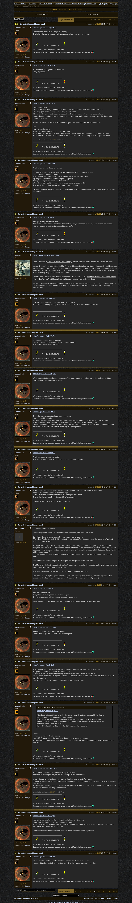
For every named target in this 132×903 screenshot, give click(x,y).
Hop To (19, 890)
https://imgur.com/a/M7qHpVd (44, 374)
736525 (115, 661)
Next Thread (92, 15)
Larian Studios (20, 4)
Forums (32, 4)
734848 (115, 160)
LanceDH (90, 24)
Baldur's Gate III (45, 4)
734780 (115, 24)
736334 (115, 487)
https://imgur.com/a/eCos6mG (44, 627)
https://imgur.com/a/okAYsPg (44, 103)
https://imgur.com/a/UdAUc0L (44, 857)
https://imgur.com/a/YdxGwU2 (44, 65)
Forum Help (99, 898)
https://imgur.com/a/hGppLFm (44, 27)
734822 (115, 100)
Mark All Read (32, 898)
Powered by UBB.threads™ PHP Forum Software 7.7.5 (66, 902)
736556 (115, 812)
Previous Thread (40, 15)
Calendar (63, 9)
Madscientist (89, 702)
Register (103, 4)
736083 (115, 449)
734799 (115, 62)
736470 (115, 585)
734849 (115, 214)
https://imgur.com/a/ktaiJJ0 (43, 588)
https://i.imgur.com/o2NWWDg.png (46, 255)
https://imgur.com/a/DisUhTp (44, 336)
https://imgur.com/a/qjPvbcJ (43, 665)
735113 (115, 295)
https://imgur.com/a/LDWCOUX (45, 768)
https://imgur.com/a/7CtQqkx (44, 816)
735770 (115, 408)
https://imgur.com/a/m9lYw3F (44, 453)
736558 (115, 853)
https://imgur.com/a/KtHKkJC (44, 217)
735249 (115, 370)
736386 (115, 525)
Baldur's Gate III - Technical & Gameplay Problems (75, 4)
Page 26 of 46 (66, 20)
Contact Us (88, 898)
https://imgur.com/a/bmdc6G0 (44, 298)
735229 (115, 332)
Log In (114, 4)
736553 (115, 765)
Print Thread (19, 19)
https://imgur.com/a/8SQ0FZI (44, 412)
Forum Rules (19, 898)
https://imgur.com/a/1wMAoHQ (44, 163)
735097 (115, 252)
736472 (115, 624)
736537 (115, 702)
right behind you (26, 57)
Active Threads (75, 9)
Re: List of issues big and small (32, 24)
